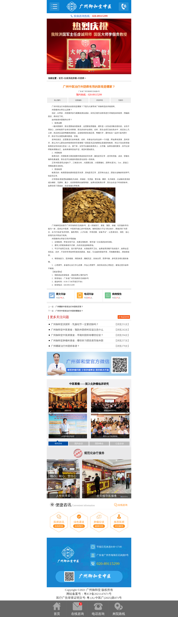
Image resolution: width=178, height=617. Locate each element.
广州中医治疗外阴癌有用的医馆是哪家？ (89, 86)
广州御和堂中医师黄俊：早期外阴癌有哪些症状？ (77, 335)
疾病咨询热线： (89, 16)
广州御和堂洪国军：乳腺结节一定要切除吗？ (75, 324)
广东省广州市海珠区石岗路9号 (89, 91)
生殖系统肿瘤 (70, 78)
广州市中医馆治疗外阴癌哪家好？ (69, 311)
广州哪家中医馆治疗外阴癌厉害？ (69, 307)
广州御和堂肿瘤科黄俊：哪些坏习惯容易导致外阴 (77, 340)
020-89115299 (108, 563)
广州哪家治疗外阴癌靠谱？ (65, 346)
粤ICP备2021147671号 (97, 593)
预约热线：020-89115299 (89, 94)
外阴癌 (81, 78)
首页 (61, 78)
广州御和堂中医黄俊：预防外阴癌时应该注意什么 (77, 329)
